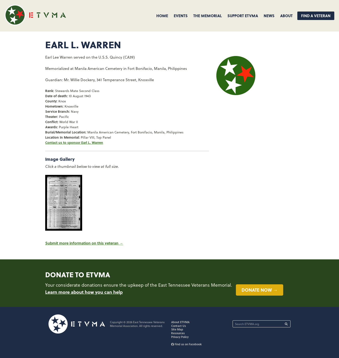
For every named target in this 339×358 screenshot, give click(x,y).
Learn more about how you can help (84, 292)
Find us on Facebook (186, 344)
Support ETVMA (242, 15)
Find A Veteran (316, 15)
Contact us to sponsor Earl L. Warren (74, 142)
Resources (178, 333)
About (286, 15)
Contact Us (178, 326)
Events (181, 15)
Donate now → (260, 289)
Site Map (177, 329)
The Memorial (207, 15)
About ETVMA (180, 322)
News (269, 15)
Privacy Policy (180, 337)
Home (162, 15)
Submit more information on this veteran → (84, 243)
